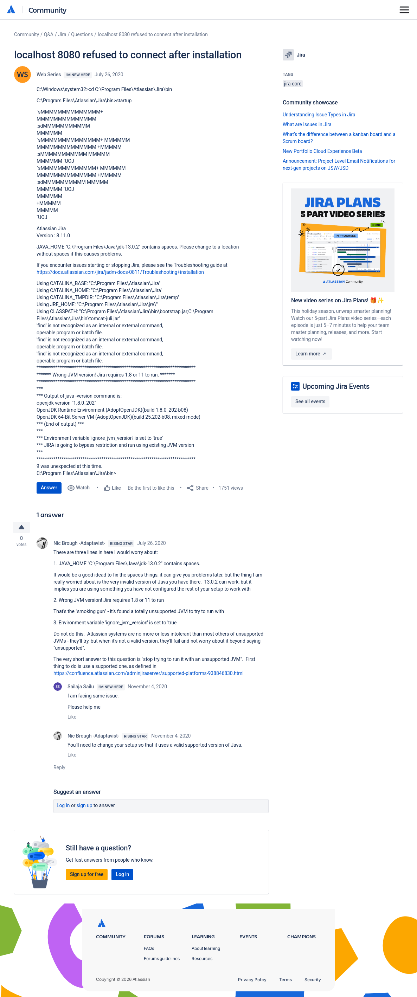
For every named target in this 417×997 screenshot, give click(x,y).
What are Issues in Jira (307, 124)
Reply (59, 768)
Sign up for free (86, 875)
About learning (206, 948)
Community (47, 10)
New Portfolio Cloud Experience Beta (322, 151)
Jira (62, 34)
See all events (310, 401)
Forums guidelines (162, 958)
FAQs (149, 948)
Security (312, 979)
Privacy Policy (252, 979)
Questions (82, 34)
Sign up (84, 806)
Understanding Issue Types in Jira (319, 114)
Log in (63, 806)
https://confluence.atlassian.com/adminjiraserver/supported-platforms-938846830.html (148, 674)
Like (72, 718)
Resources (202, 958)
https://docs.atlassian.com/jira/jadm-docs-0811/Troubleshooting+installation (120, 272)
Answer (49, 487)
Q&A (48, 34)
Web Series (49, 74)
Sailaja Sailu (81, 687)
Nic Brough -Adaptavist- (79, 544)
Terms (285, 979)
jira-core (292, 83)
